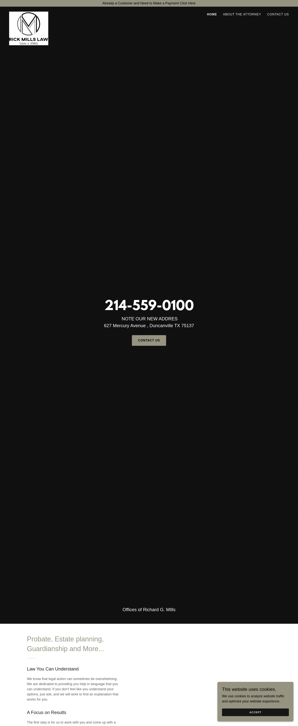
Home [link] (212, 14)
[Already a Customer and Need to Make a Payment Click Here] (149, 3)
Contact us (149, 340)
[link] (28, 13)
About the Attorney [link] (242, 14)
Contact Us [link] (278, 14)
